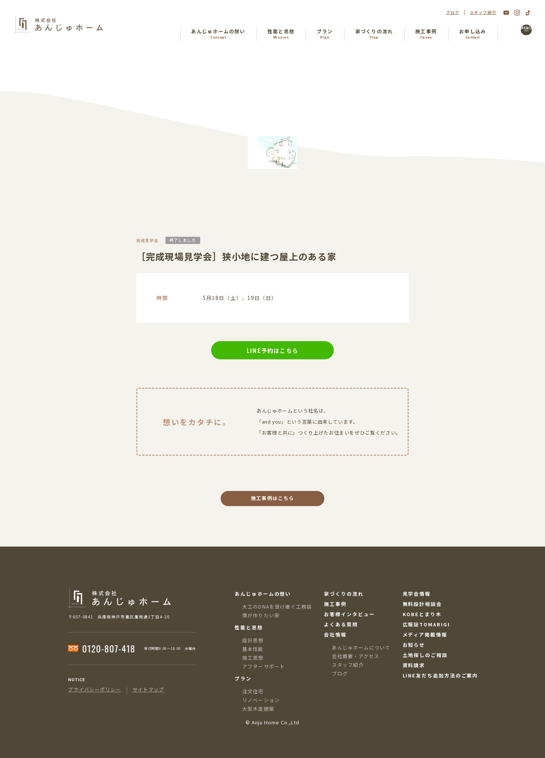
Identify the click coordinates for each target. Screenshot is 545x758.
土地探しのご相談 (425, 655)
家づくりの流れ (343, 594)
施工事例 (335, 604)
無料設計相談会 (422, 604)
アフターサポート (263, 666)
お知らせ (414, 645)
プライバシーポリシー (94, 689)
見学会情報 (417, 594)
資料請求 (414, 665)
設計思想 (252, 640)
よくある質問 (341, 624)
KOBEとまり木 (422, 614)
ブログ (452, 13)
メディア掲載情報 (425, 634)
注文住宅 (252, 691)
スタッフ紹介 (483, 13)
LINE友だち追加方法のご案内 (440, 675)
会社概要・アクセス (355, 656)
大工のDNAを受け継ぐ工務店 (276, 606)
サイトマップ (148, 689)
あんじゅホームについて (361, 647)
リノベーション (260, 700)
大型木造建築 (258, 708)
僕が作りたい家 (260, 615)
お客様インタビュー (349, 614)
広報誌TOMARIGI (426, 624)
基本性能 (252, 648)
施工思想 (252, 657)
